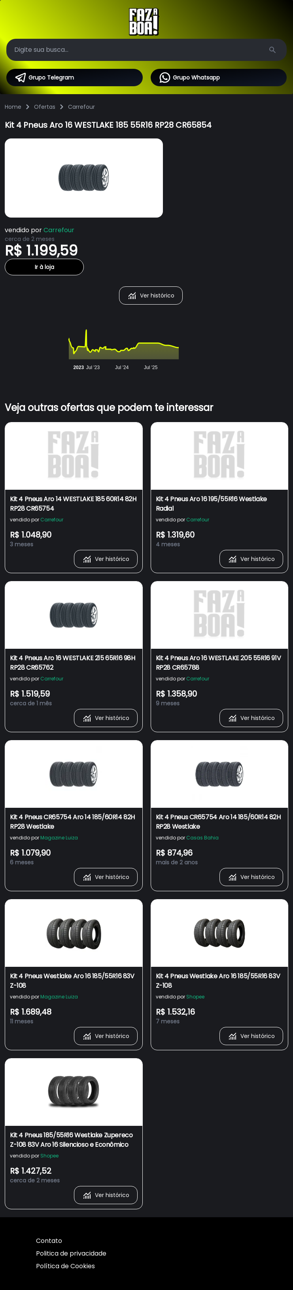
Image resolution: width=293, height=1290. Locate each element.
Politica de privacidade (71, 1253)
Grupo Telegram (44, 77)
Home (13, 107)
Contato (49, 1240)
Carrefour (81, 107)
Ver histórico (150, 295)
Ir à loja (44, 267)
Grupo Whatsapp (189, 77)
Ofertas (44, 107)
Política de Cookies (65, 1266)
